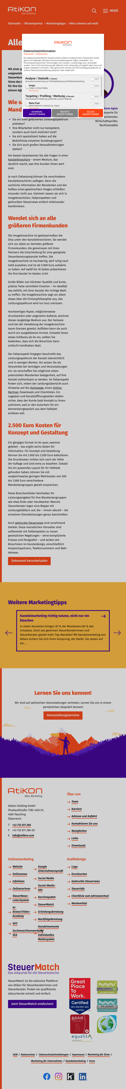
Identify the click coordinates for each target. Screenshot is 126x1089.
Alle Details (33, 90)
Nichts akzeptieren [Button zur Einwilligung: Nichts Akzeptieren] (65, 112)
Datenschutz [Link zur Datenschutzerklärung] (42, 54)
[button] (92, 79)
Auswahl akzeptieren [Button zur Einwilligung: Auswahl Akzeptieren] (37, 112)
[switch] (95, 79)
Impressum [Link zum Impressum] (29, 54)
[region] (63, 92)
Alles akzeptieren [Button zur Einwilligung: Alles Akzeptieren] (91, 112)
